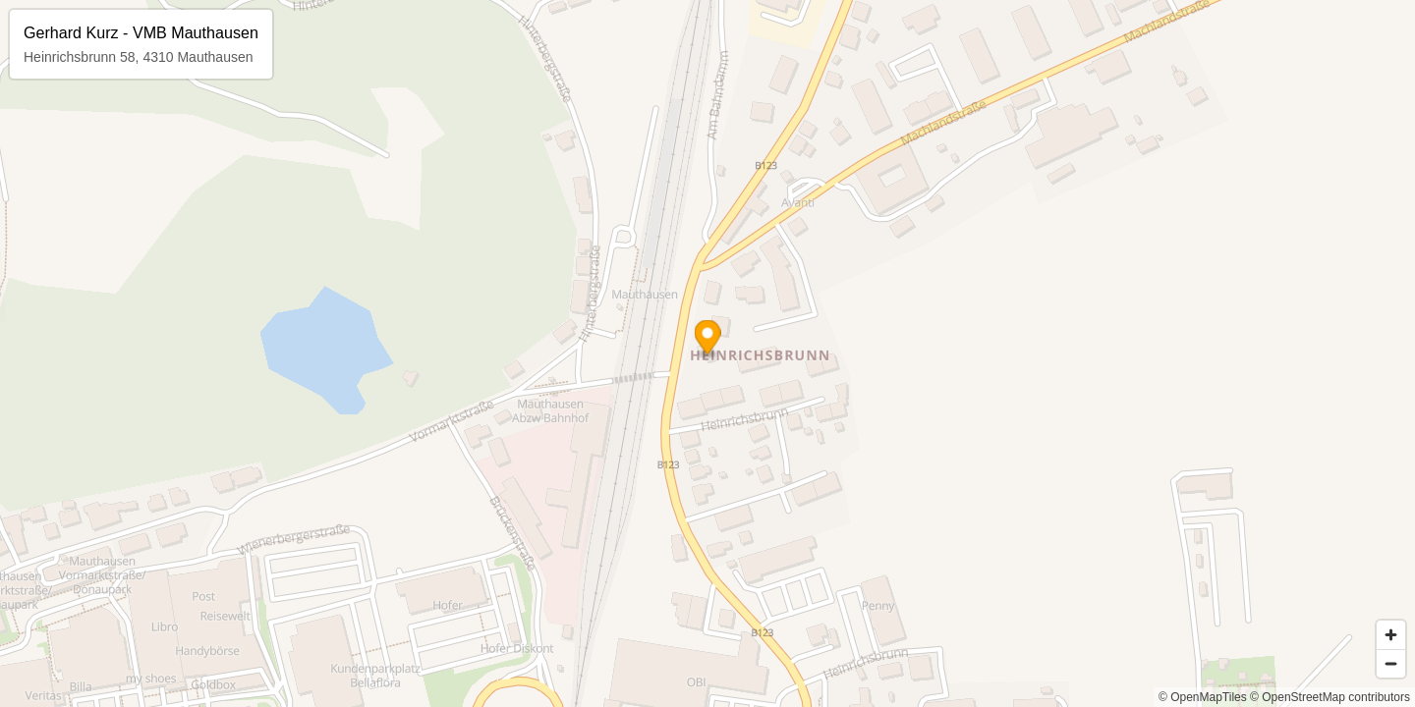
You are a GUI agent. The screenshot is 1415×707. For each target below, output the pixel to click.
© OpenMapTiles (1203, 697)
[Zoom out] (1391, 663)
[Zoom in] (1391, 635)
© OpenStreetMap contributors (1330, 697)
